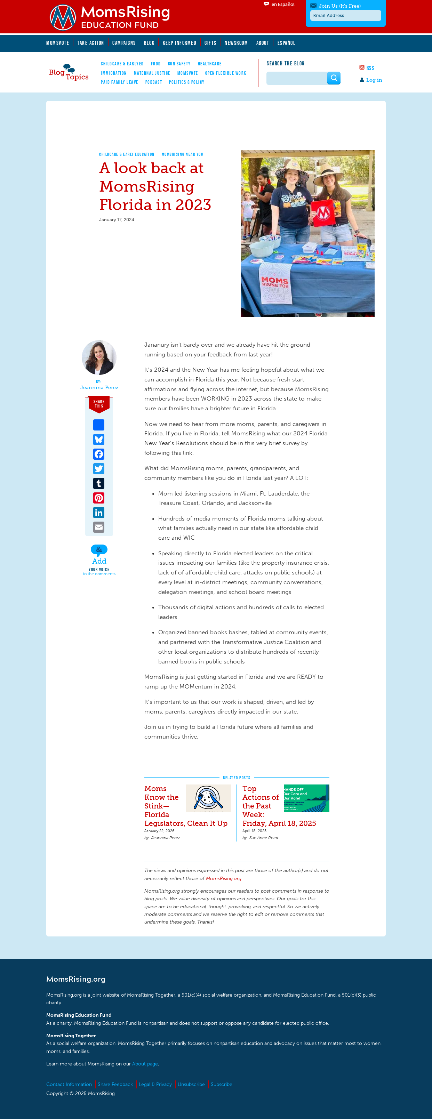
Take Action (90, 43)
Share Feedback (115, 1084)
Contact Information (69, 1084)
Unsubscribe (191, 1084)
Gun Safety (179, 63)
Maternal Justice (152, 73)
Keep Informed (180, 43)
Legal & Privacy (155, 1084)
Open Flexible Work (226, 73)
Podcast (153, 82)
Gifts (211, 43)
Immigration (114, 73)
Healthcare (210, 63)
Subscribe (221, 1084)
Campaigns (124, 43)
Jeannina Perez (99, 387)
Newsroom (236, 43)
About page (145, 1064)
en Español (283, 4)
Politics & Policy (187, 82)
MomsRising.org (114, 17)
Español (287, 43)
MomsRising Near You (182, 154)
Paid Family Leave (119, 82)
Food (156, 63)
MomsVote (57, 43)
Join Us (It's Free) (340, 6)
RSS (371, 68)
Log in (374, 80)
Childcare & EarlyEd (122, 63)
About (263, 43)
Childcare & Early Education (127, 154)
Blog (149, 43)
